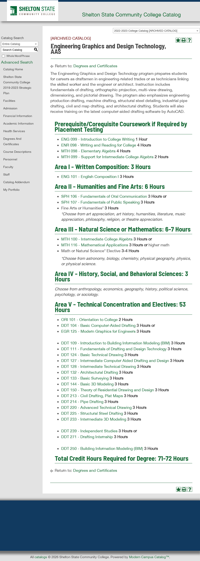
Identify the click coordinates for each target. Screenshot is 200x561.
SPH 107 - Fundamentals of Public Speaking (100, 202)
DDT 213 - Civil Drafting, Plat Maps (92, 395)
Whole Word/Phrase (18, 56)
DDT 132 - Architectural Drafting (89, 372)
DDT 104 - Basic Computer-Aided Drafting (98, 325)
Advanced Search (17, 62)
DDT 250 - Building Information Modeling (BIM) (102, 448)
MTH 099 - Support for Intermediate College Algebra (107, 157)
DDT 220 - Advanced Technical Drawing (96, 407)
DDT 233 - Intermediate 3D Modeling (93, 419)
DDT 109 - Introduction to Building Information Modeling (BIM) (115, 343)
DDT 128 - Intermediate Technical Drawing (98, 366)
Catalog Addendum (16, 182)
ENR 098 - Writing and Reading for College (98, 145)
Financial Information (17, 116)
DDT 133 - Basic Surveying (85, 378)
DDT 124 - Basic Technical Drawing (92, 354)
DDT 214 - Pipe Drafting (82, 401)
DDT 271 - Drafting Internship (87, 436)
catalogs (41, 557)
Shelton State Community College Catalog (131, 15)
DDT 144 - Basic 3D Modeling (87, 384)
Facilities (9, 100)
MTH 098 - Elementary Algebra (88, 151)
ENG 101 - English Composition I (90, 176)
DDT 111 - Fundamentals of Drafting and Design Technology (114, 349)
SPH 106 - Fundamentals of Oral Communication (104, 196)
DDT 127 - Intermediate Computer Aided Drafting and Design (115, 360)
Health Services (14, 131)
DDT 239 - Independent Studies (89, 431)
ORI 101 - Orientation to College (89, 319)
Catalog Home (13, 69)
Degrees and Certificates (95, 66)
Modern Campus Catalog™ (149, 557)
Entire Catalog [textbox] (11, 44)
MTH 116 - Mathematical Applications (94, 245)
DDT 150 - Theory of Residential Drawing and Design (107, 390)
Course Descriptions (17, 151)
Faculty (8, 167)
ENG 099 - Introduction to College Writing (97, 139)
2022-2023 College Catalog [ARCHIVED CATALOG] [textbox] (145, 30)
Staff (6, 174)
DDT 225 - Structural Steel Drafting (92, 413)
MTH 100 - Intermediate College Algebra (96, 239)
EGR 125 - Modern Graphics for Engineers (98, 331)
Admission (10, 108)
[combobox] (156, 30)
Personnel (10, 159)
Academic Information (18, 123)
